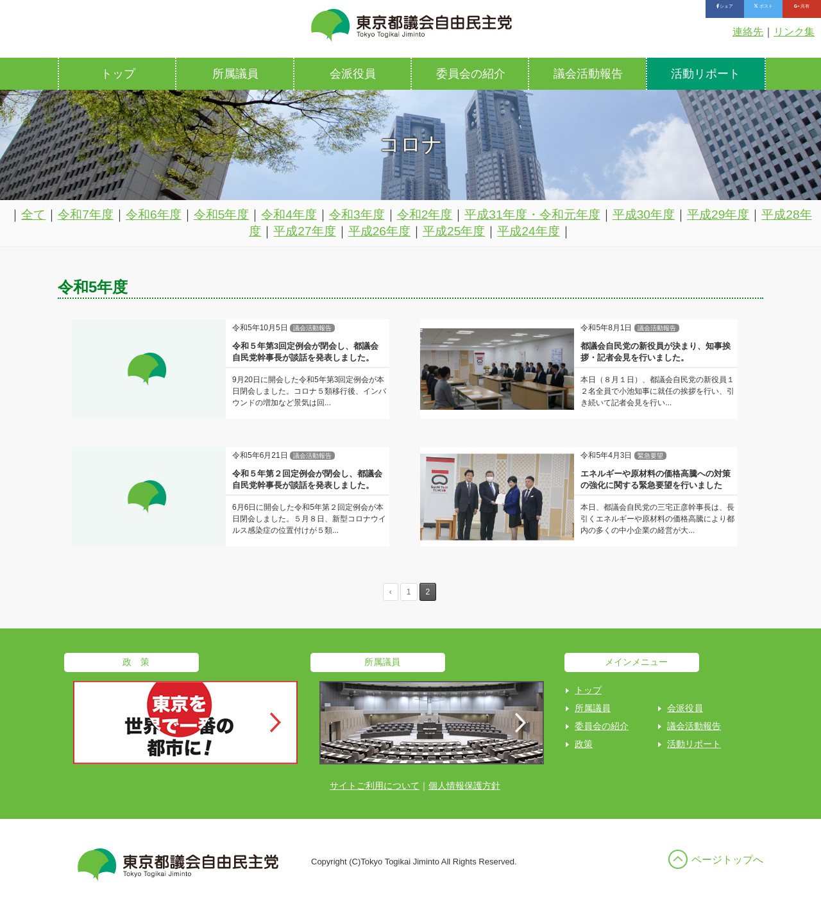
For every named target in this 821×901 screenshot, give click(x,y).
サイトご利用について (374, 785)
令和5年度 (222, 214)
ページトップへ (727, 859)
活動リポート (705, 73)
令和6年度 (154, 214)
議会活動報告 (588, 73)
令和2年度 (425, 214)
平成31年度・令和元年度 (532, 214)
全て (33, 214)
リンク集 (794, 31)
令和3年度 (357, 214)
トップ (118, 73)
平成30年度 (644, 214)
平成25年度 (454, 231)
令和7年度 (86, 214)
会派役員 (353, 73)
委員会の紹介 (470, 73)
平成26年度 (379, 231)
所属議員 (235, 73)
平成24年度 (528, 231)
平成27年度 (304, 231)
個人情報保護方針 (464, 785)
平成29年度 (718, 214)
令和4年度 (289, 214)
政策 (584, 744)
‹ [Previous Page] (390, 591)
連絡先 (747, 31)
